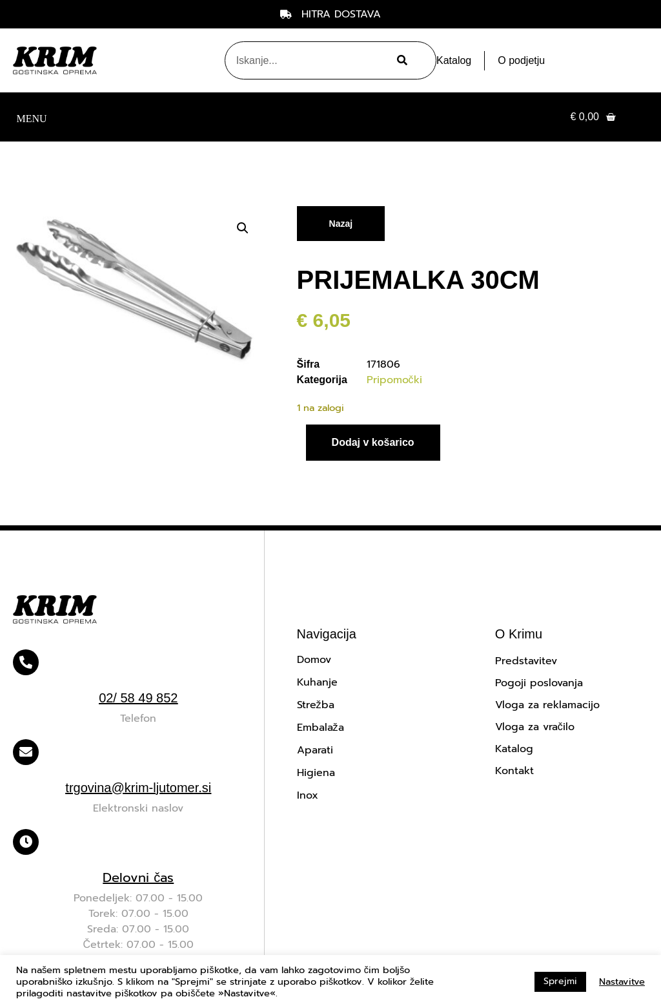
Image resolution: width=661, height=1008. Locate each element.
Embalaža (320, 727)
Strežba (315, 704)
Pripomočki (394, 380)
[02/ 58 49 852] (26, 662)
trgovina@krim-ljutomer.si (138, 788)
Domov (314, 659)
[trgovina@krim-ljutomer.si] (26, 752)
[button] (31, 117)
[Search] (400, 60)
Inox (307, 795)
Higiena (316, 772)
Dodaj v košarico (373, 442)
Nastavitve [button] (622, 981)
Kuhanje (317, 682)
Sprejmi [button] (560, 981)
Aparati (315, 750)
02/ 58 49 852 (138, 698)
